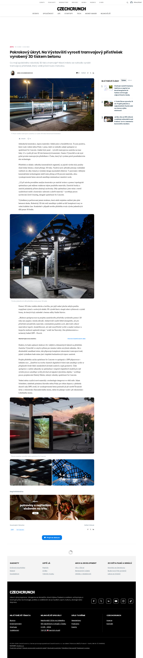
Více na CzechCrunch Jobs (76, 339)
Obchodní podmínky (54, 648)
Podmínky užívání (16, 648)
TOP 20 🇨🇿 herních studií (50, 630)
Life (59, 13)
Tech (79, 13)
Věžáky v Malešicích (83, 574)
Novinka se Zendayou (116, 568)
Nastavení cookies (83, 648)
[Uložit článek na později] (22, 139)
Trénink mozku (48, 574)
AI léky (44, 571)
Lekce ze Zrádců (114, 574)
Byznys (36, 13)
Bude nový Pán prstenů (117, 571)
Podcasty (52, 2)
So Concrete (20, 530)
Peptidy (45, 568)
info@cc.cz (20, 646)
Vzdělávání (14, 630)
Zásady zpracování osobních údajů (34, 648)
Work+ (84, 2)
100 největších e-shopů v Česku (53, 624)
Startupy (68, 13)
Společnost (48, 13)
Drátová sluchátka (17, 568)
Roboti (12, 571)
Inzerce (93, 2)
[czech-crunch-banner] (52, 507)
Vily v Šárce (79, 568)
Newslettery (63, 2)
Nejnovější (106, 13)
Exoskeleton (14, 574)
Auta (12, 47)
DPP (12, 530)
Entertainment (16, 624)
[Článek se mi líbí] (29, 139)
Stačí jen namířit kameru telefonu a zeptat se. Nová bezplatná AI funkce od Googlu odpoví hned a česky (123, 90)
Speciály (75, 2)
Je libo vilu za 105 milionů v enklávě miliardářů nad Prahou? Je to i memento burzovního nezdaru (123, 120)
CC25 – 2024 (46, 627)
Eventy (42, 2)
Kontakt (110, 624)
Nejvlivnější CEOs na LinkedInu (53, 620)
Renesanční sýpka (82, 571)
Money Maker (91, 13)
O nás (101, 2)
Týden (123, 80)
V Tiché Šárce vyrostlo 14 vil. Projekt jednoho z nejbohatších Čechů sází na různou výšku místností (123, 106)
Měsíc (130, 80)
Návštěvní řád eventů (69, 648)
